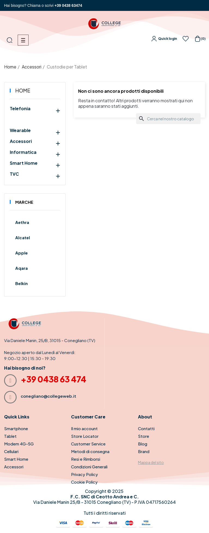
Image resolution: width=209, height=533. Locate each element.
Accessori (21, 141)
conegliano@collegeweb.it (48, 396)
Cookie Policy (84, 481)
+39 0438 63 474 (53, 379)
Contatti (146, 428)
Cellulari (11, 451)
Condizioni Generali (89, 466)
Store (143, 436)
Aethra (22, 222)
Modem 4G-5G (19, 443)
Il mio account (84, 428)
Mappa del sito (151, 462)
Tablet (10, 436)
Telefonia (20, 108)
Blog (142, 443)
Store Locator (85, 436)
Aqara (21, 268)
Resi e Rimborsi (85, 459)
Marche (24, 202)
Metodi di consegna (90, 451)
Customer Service (88, 443)
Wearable (20, 130)
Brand (143, 451)
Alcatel (22, 237)
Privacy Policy (84, 474)
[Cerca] (168, 118)
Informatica (23, 152)
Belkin (21, 283)
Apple (21, 252)
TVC (14, 174)
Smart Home (24, 163)
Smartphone (16, 428)
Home (22, 90)
